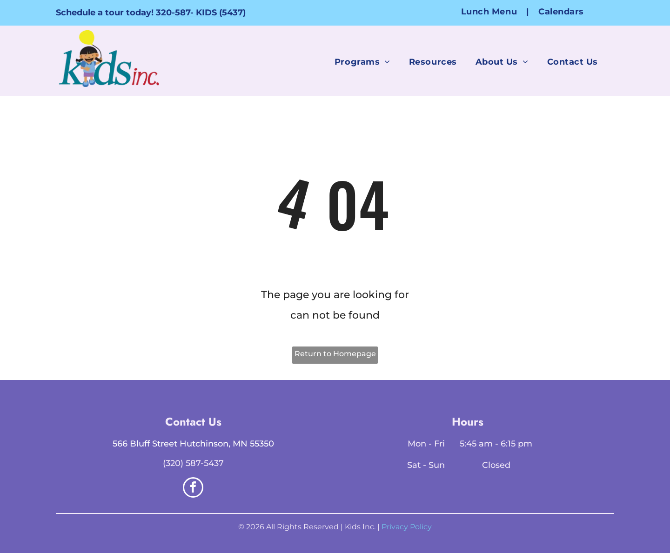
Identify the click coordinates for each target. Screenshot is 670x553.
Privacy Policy (407, 526)
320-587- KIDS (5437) (201, 12)
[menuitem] (490, 11)
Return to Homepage (335, 353)
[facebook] (193, 488)
